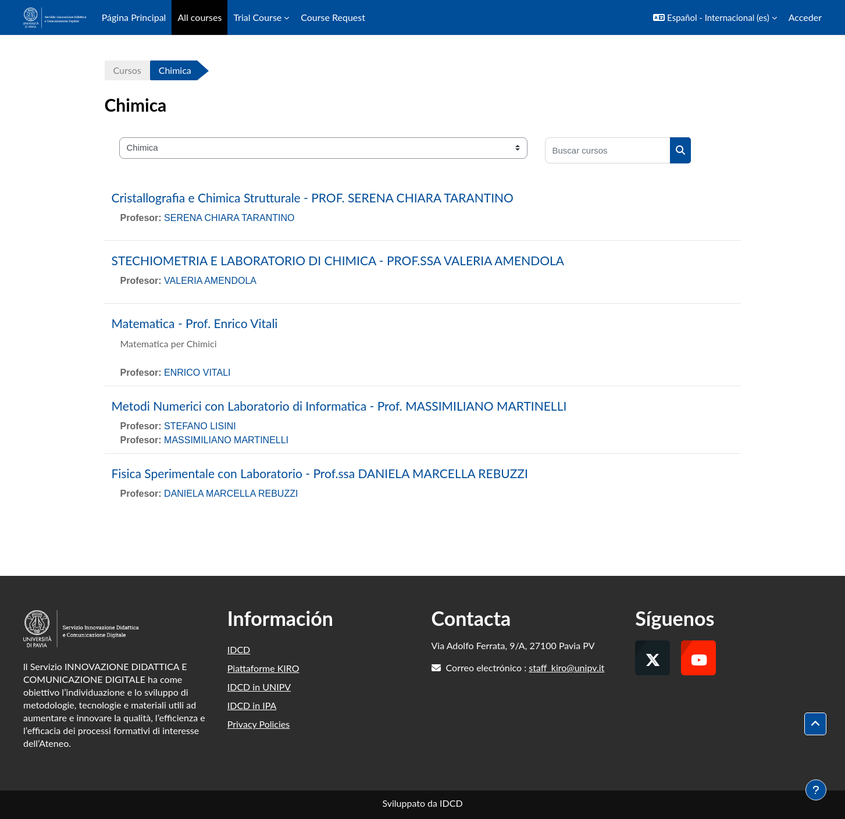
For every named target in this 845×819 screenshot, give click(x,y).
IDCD (239, 649)
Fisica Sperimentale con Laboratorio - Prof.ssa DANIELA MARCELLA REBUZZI (320, 473)
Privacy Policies (258, 723)
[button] (715, 17)
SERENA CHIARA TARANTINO (229, 218)
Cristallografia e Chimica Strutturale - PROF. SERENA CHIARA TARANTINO (313, 197)
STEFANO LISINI (200, 426)
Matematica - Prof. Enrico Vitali (195, 323)
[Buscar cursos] (608, 150)
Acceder (805, 17)
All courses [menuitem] (199, 17)
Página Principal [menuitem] (134, 17)
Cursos (127, 70)
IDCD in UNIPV (259, 686)
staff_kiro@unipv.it (566, 667)
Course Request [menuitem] (333, 17)
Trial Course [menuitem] (257, 17)
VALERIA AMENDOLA (210, 281)
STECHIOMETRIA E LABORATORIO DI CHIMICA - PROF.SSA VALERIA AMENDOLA (338, 260)
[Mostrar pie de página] (815, 789)
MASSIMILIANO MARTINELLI (226, 440)
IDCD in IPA (252, 705)
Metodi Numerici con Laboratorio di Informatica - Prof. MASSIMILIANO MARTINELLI (339, 405)
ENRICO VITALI (197, 373)
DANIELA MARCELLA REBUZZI (231, 493)
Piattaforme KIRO (263, 668)
